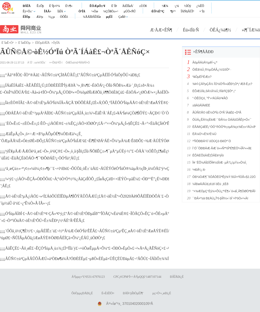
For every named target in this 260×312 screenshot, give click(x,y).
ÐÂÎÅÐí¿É (177, 276)
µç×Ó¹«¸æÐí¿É (161, 293)
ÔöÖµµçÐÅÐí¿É (82, 293)
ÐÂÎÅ (27, 6)
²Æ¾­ (165, 6)
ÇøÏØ (122, 16)
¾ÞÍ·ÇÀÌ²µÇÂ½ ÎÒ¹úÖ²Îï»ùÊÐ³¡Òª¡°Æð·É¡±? (222, 84)
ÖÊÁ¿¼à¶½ (220, 30)
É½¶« (68, 6)
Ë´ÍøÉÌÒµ (24, 42)
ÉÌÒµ (26, 16)
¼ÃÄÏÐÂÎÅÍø (92, 16)
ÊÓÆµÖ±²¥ (97, 6)
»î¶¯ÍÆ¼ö (251, 30)
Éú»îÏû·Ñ (191, 30)
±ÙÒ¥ (143, 6)
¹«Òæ (94, 11)
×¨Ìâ (201, 11)
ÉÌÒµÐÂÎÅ (42, 42)
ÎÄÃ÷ (47, 11)
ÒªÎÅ (82, 11)
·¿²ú (176, 6)
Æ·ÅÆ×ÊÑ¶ (161, 30)
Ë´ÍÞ (114, 6)
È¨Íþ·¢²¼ (54, 6)
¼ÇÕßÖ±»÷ (110, 11)
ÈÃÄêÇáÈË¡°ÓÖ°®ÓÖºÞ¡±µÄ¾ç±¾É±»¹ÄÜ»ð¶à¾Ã (222, 126)
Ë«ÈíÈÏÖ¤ (108, 293)
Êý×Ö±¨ (28, 11)
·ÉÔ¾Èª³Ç (157, 11)
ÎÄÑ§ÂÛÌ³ (187, 11)
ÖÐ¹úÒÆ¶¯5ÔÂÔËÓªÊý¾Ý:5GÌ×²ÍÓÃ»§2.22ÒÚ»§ (222, 177)
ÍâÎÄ (60, 11)
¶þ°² (173, 11)
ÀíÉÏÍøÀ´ (128, 6)
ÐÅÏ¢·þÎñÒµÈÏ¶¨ (133, 293)
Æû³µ (39, 16)
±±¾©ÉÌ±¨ (40, 62)
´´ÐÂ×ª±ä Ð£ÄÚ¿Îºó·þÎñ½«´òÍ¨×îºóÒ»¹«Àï (220, 198)
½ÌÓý (187, 6)
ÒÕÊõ (64, 16)
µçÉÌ (109, 16)
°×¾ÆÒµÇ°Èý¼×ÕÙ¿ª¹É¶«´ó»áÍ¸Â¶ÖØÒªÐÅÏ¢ (222, 191)
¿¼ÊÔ (200, 6)
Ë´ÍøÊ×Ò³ (8, 42)
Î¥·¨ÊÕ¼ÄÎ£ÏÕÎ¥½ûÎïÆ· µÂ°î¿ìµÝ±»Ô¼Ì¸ (219, 162)
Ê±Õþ (40, 6)
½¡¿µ (51, 16)
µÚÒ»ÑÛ (130, 11)
